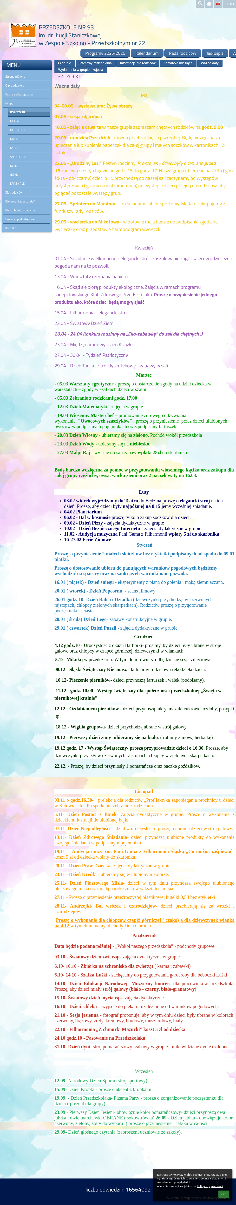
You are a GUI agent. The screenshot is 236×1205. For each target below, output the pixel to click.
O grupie (64, 63)
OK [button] (223, 1194)
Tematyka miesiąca (178, 63)
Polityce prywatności (210, 1186)
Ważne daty (209, 63)
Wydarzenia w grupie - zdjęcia (80, 70)
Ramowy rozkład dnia (95, 63)
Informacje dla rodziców (138, 63)
